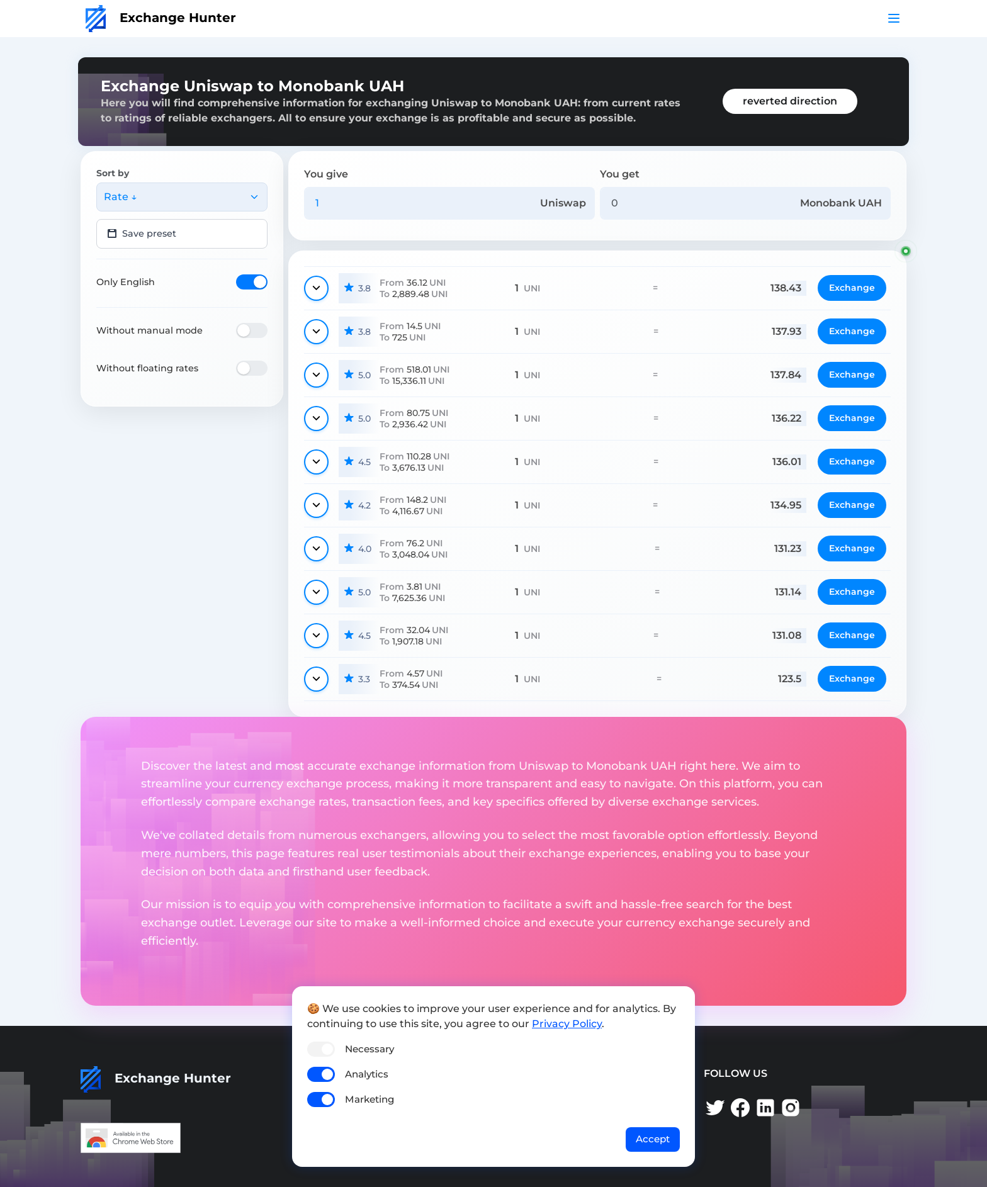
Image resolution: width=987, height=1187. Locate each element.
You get (620, 174)
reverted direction (790, 101)
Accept (653, 1139)
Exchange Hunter (161, 17)
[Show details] (316, 288)
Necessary (369, 1049)
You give (326, 174)
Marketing (369, 1099)
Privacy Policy (567, 1024)
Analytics (366, 1074)
